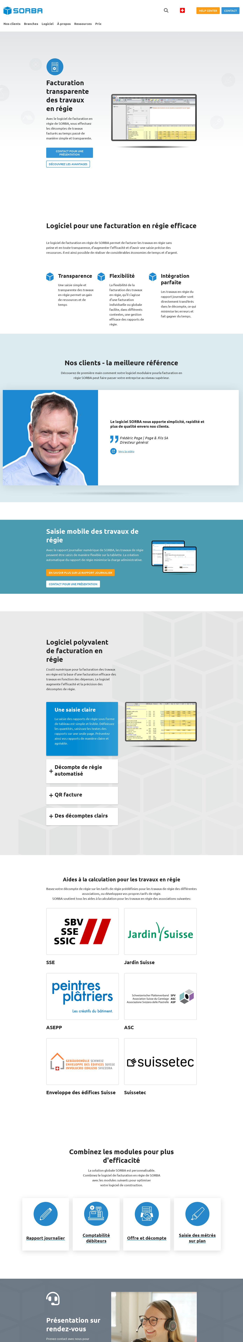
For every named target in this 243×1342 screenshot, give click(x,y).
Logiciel (48, 24)
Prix (98, 24)
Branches (31, 24)
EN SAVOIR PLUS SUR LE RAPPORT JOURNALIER (80, 572)
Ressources (83, 24)
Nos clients (12, 24)
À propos (64, 24)
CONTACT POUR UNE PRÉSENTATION (69, 152)
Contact (230, 10)
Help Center (208, 10)
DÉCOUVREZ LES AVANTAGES (68, 164)
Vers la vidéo (126, 451)
